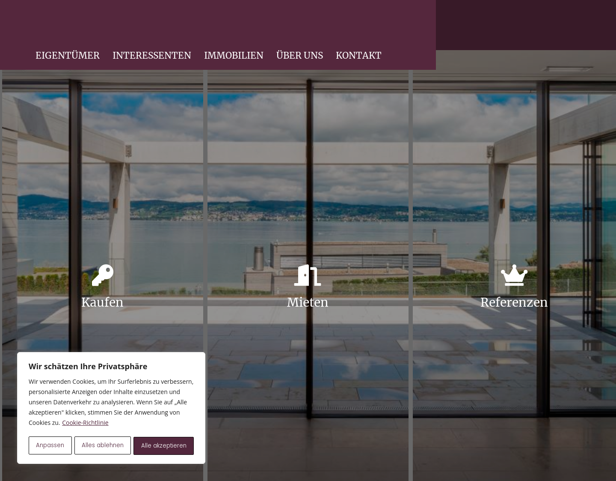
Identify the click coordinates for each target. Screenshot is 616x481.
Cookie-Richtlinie (85, 425)
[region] (111, 409)
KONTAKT (570, 28)
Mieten (308, 302)
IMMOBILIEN (445, 28)
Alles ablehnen (103, 446)
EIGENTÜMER (279, 28)
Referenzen (514, 302)
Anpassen (50, 446)
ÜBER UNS (511, 28)
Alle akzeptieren (164, 446)
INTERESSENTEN (363, 28)
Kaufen (102, 302)
